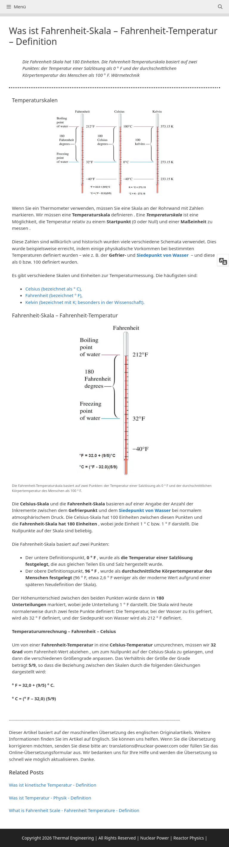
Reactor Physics (188, 838)
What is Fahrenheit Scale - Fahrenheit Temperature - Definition (74, 810)
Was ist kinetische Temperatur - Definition (52, 785)
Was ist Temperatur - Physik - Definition (50, 798)
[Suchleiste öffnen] (220, 6)
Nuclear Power (154, 838)
